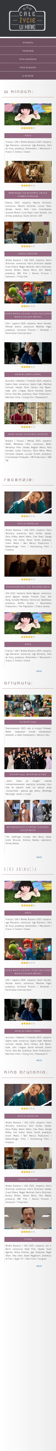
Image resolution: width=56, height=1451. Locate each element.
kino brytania (28, 67)
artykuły (28, 42)
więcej (39, 671)
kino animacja (28, 59)
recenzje (28, 51)
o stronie (28, 76)
